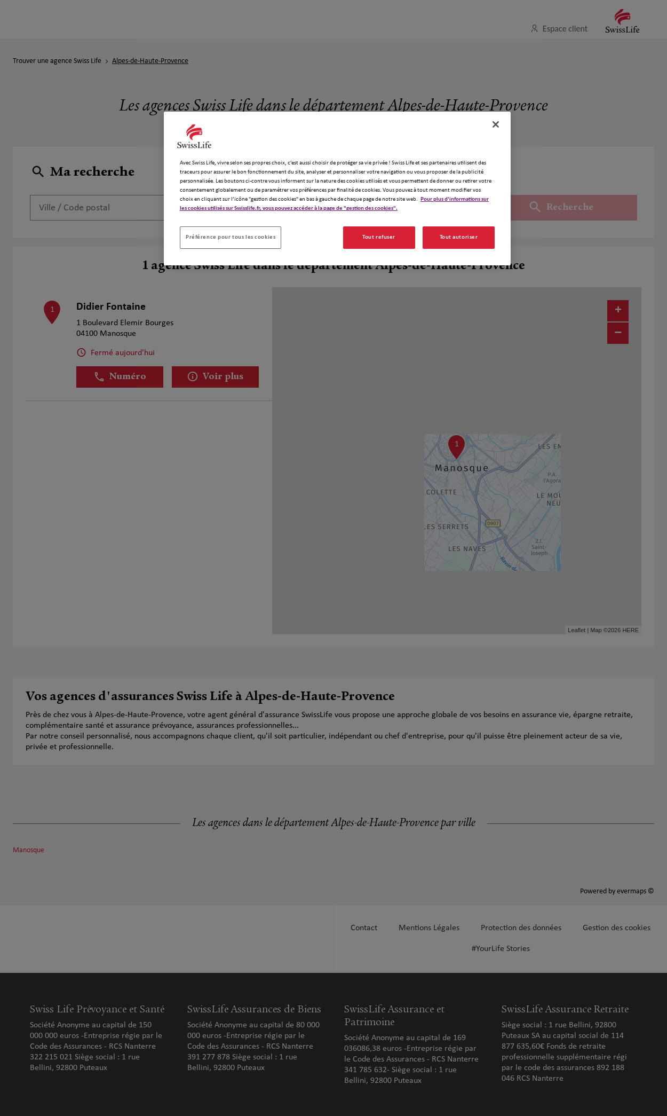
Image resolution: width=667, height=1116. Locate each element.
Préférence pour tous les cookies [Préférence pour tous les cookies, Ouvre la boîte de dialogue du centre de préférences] (230, 237)
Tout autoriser (459, 237)
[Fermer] (495, 124)
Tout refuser (378, 237)
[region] (337, 188)
